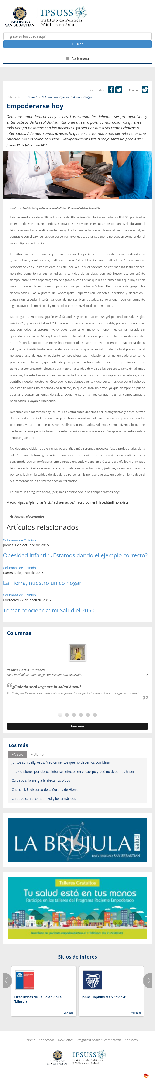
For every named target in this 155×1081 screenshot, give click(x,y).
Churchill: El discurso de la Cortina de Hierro (45, 789)
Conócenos (46, 1040)
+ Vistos (17, 754)
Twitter (118, 89)
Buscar (77, 44)
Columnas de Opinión (56, 97)
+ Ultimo (37, 754)
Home (31, 1040)
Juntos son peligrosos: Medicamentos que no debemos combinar (61, 762)
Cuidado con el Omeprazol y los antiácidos (44, 798)
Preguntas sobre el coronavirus (98, 1040)
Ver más (68, 1012)
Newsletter (65, 1040)
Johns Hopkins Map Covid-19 (104, 997)
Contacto (131, 1040)
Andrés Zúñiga (82, 97)
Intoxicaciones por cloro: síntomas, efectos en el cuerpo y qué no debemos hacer (73, 771)
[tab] (17, 754)
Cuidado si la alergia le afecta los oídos (41, 780)
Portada (33, 97)
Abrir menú (77, 58)
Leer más (77, 726)
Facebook (111, 89)
